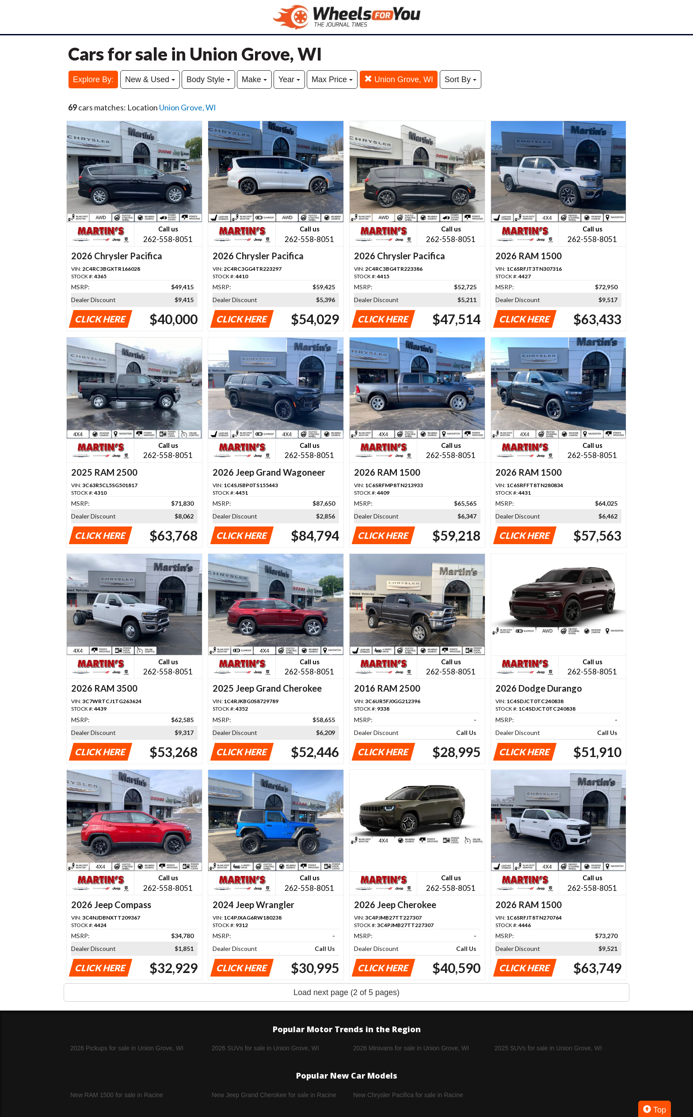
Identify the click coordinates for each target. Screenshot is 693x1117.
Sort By (460, 79)
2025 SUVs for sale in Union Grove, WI (548, 1048)
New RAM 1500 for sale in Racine (116, 1094)
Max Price (332, 79)
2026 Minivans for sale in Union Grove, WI (411, 1048)
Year (289, 79)
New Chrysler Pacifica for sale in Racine (408, 1094)
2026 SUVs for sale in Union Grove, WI (265, 1048)
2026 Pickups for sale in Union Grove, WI (126, 1048)
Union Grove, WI (398, 79)
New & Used (150, 79)
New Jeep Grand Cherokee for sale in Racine (274, 1094)
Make (254, 79)
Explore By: (93, 79)
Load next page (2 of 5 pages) (346, 992)
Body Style (208, 79)
